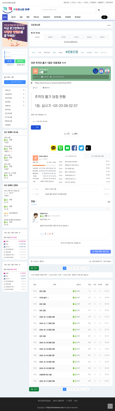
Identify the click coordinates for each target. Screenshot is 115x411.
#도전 (82, 52)
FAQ (79, 3)
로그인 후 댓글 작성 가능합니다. (71, 243)
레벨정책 (101, 3)
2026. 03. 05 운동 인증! (47, 349)
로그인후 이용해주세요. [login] (71, 42)
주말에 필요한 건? (70, 175)
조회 (89, 285)
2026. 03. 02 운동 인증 (46, 368)
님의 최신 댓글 (97, 156)
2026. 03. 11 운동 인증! (47, 323)
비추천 (100, 285)
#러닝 (34, 52)
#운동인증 (71, 52)
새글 (21, 17)
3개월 (12, 233)
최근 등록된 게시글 (11, 132)
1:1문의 (85, 3)
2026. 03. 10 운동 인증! (47, 330)
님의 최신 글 (70, 156)
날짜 (106, 285)
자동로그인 (9, 65)
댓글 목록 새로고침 (100, 252)
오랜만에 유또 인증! (45, 375)
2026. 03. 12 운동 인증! (47, 317)
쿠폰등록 (93, 3)
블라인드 (46, 88)
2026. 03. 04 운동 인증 (46, 355)
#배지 (54, 52)
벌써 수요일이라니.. (70, 172)
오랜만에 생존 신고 (70, 179)
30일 (8, 233)
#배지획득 (104, 52)
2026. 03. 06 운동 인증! (47, 343)
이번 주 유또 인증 (50, 189)
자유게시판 (35, 25)
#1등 (39, 52)
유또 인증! (7, 138)
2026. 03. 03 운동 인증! (47, 362)
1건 (36, 77)
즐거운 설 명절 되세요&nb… (13, 220)
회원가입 (66, 3)
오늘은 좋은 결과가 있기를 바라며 (55, 194)
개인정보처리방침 (44, 401)
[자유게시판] (62, 162)
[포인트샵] (14, 110)
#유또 (96, 52)
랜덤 (27, 17)
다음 (83, 268)
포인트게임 (57, 17)
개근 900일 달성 (69, 168)
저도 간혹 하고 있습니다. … (13, 191)
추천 (94, 285)
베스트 (13, 17)
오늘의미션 (46, 17)
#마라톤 (89, 52)
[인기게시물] (14, 117)
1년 (19, 233)
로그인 (73, 3)
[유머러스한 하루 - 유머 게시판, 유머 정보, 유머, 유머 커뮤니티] (16, 10)
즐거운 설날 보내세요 (71, 162)
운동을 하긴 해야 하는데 (72, 165)
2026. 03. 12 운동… (10, 173)
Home (109, 25)
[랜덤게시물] (14, 121)
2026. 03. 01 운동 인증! (47, 381)
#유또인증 (47, 52)
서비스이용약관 (58, 401)
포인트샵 (77, 17)
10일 (5, 233)
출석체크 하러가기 (15, 82)
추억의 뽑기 (7, 146)
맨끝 (87, 268)
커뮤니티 (36, 17)
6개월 (16, 233)
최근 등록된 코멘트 (11, 185)
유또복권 (68, 17)
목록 (36, 127)
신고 (35, 88)
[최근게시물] (14, 113)
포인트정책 (109, 3)
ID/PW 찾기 (21, 65)
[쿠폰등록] (14, 125)
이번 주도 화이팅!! (70, 182)
